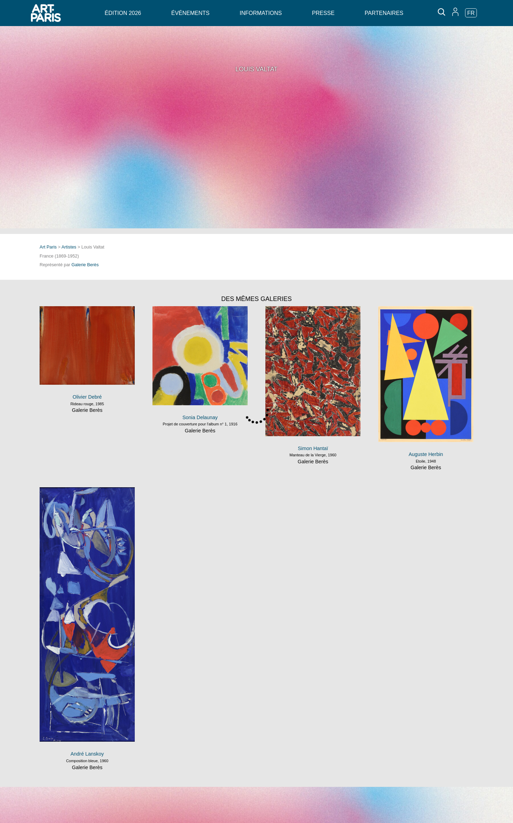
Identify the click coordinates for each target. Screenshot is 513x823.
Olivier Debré (87, 397)
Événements (190, 13)
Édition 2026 (123, 13)
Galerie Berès (85, 264)
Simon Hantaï (313, 448)
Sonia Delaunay (200, 417)
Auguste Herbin (425, 454)
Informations (261, 13)
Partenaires (384, 13)
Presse (323, 13)
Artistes (68, 247)
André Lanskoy (87, 754)
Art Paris (48, 247)
